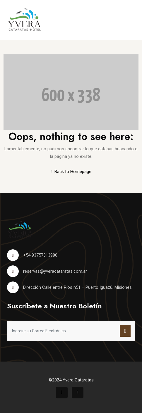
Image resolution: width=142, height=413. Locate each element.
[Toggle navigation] (130, 20)
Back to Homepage (71, 171)
